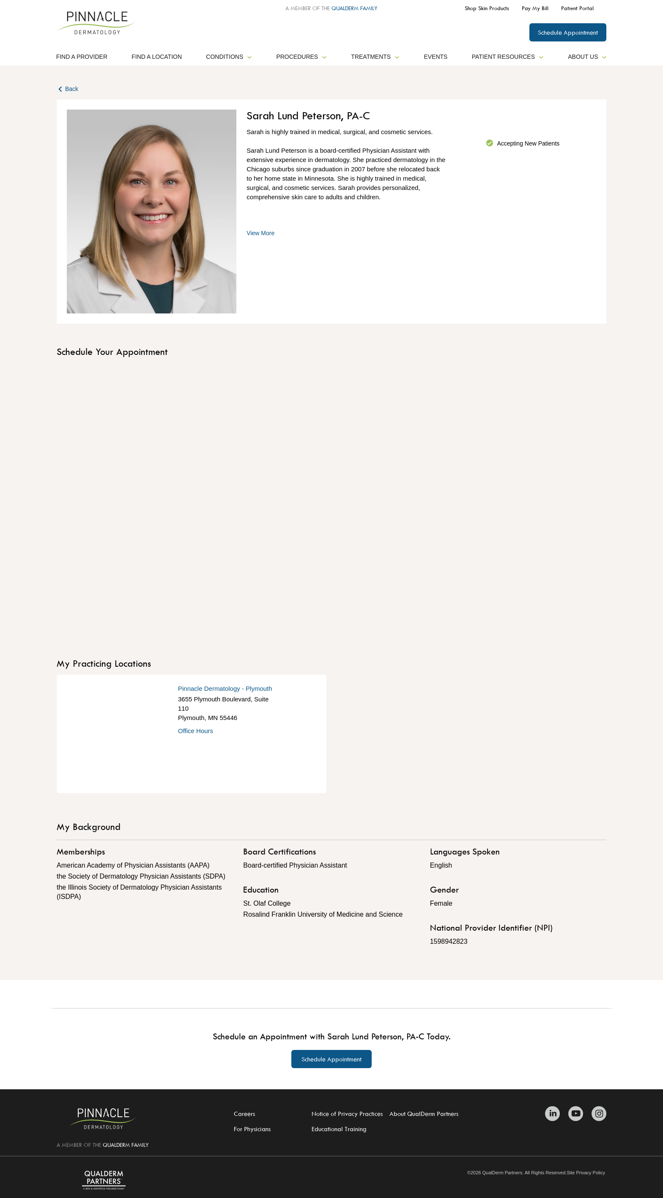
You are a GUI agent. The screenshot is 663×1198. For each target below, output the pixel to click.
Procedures (301, 56)
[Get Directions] (117, 733)
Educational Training (339, 1129)
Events (435, 56)
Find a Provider (81, 56)
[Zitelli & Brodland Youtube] (575, 1113)
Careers (244, 1114)
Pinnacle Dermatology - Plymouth (225, 688)
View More (260, 233)
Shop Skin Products (487, 8)
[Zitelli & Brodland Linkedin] (554, 1113)
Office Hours (195, 730)
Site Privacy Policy (586, 1173)
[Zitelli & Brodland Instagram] (596, 1113)
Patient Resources (508, 56)
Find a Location (157, 56)
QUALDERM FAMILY (355, 8)
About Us (587, 56)
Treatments (375, 56)
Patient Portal (577, 8)
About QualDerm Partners (423, 1114)
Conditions (229, 56)
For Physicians (252, 1129)
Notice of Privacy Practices (347, 1114)
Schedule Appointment (568, 32)
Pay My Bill (535, 8)
